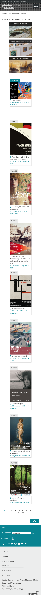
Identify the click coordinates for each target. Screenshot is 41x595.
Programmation (20, 24)
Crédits (5, 556)
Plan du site (6, 570)
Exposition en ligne (20, 58)
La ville (5, 552)
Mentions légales (9, 561)
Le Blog (4, 527)
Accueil (4, 13)
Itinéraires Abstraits (18, 308)
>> (23, 513)
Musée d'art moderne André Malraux (14, 1)
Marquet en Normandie (20, 356)
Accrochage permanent (20, 41)
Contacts (5, 566)
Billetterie (6, 575)
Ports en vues (16, 100)
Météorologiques (17, 404)
